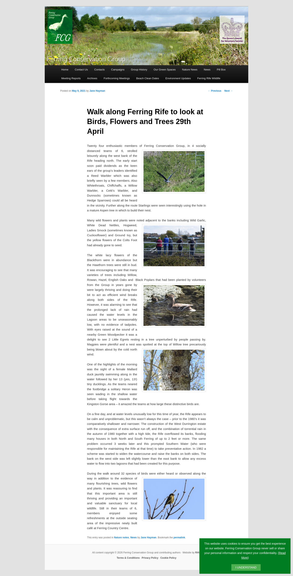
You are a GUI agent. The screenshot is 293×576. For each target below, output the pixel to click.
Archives (92, 78)
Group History (139, 69)
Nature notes (121, 537)
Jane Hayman (97, 90)
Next (228, 90)
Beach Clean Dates (147, 78)
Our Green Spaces (165, 69)
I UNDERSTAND (246, 567)
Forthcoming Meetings (117, 78)
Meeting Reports (71, 78)
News (207, 69)
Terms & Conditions (128, 557)
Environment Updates (178, 78)
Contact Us (81, 69)
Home (64, 69)
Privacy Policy (150, 557)
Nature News (189, 69)
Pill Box (221, 69)
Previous (214, 90)
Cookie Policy (168, 557)
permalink (179, 537)
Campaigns (118, 69)
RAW (198, 552)
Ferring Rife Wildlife (208, 78)
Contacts (99, 69)
